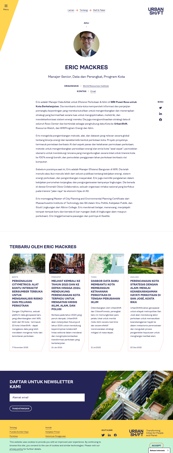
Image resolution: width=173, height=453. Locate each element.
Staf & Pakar (99, 10)
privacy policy (16, 449)
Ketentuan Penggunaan (56, 436)
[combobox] (159, 450)
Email (93, 91)
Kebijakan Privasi (53, 432)
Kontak (49, 427)
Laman (71, 10)
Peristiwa (14, 436)
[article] (27, 302)
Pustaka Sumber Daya (19, 432)
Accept (156, 445)
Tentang (84, 10)
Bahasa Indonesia (157, 450)
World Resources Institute (96, 86)
